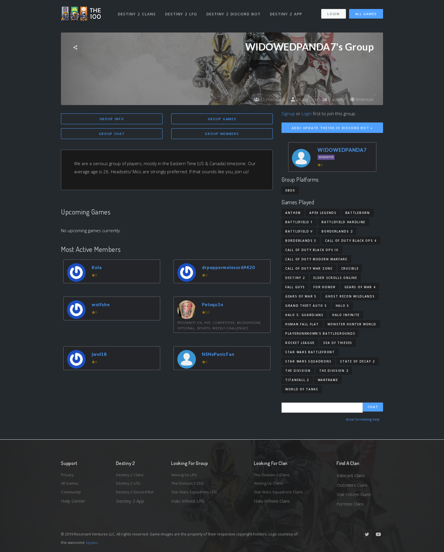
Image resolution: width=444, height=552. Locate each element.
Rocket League (300, 343)
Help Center (73, 504)
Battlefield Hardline (343, 222)
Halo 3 (342, 306)
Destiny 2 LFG (182, 11)
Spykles (92, 542)
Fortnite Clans (350, 504)
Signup (288, 113)
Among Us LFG (186, 475)
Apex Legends (322, 213)
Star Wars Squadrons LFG (196, 494)
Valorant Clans (351, 475)
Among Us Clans (270, 485)
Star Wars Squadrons (308, 361)
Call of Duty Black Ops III (312, 250)
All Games (366, 11)
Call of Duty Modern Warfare (316, 259)
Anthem (293, 213)
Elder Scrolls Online (335, 278)
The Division (298, 371)
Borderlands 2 (337, 231)
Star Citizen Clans (354, 494)
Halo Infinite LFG (188, 504)
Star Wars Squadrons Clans (281, 494)
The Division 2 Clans (274, 475)
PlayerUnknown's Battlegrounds (320, 333)
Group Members (222, 134)
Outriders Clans (352, 485)
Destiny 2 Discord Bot (235, 11)
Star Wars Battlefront (310, 352)
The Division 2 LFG (189, 485)
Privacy (68, 475)
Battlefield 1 (299, 222)
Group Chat (112, 134)
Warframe (328, 380)
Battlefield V (299, 231)
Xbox (290, 190)
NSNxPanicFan (221, 355)
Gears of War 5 (301, 296)
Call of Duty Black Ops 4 (351, 241)
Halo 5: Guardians (304, 315)
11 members (264, 99)
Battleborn (357, 213)
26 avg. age (300, 99)
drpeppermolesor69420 (232, 268)
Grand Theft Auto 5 (306, 306)
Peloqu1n (214, 305)
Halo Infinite (346, 315)
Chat (373, 407)
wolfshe (102, 305)
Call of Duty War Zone (309, 268)
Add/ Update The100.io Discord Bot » (332, 128)
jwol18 (101, 355)
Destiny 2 (295, 278)
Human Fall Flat (302, 324)
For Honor (324, 287)
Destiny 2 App (288, 11)
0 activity (331, 99)
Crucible (350, 268)
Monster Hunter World (352, 324)
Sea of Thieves (337, 343)
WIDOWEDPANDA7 (342, 150)
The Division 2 (333, 371)
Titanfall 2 (297, 380)
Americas (361, 99)
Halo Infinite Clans (272, 504)
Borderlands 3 (300, 241)
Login (333, 11)
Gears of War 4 (360, 287)
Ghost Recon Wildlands (350, 296)
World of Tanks (301, 389)
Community (72, 494)
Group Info (112, 119)
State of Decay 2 (357, 361)
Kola (98, 268)
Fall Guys (295, 287)
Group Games (222, 119)
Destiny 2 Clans (137, 11)
